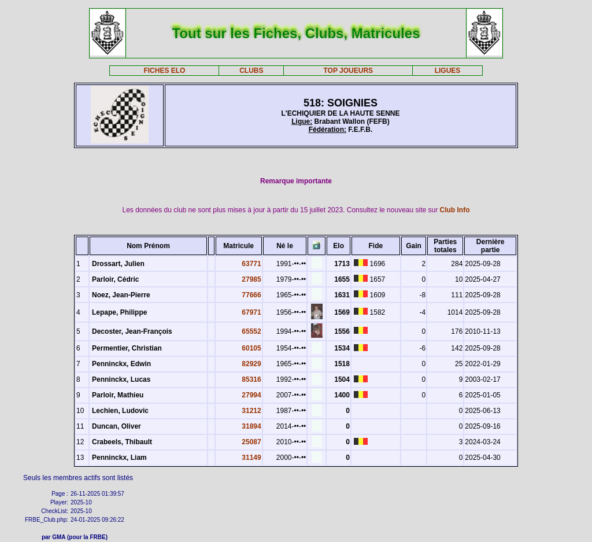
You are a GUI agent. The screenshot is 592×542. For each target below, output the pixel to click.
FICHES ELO (164, 71)
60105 (251, 348)
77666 (251, 295)
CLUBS (251, 71)
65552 (251, 331)
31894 (251, 426)
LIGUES (448, 71)
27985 (251, 279)
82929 (251, 364)
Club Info (455, 210)
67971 (251, 312)
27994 (251, 395)
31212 (251, 411)
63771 (251, 264)
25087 (251, 442)
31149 (251, 457)
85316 (251, 379)
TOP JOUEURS (348, 71)
